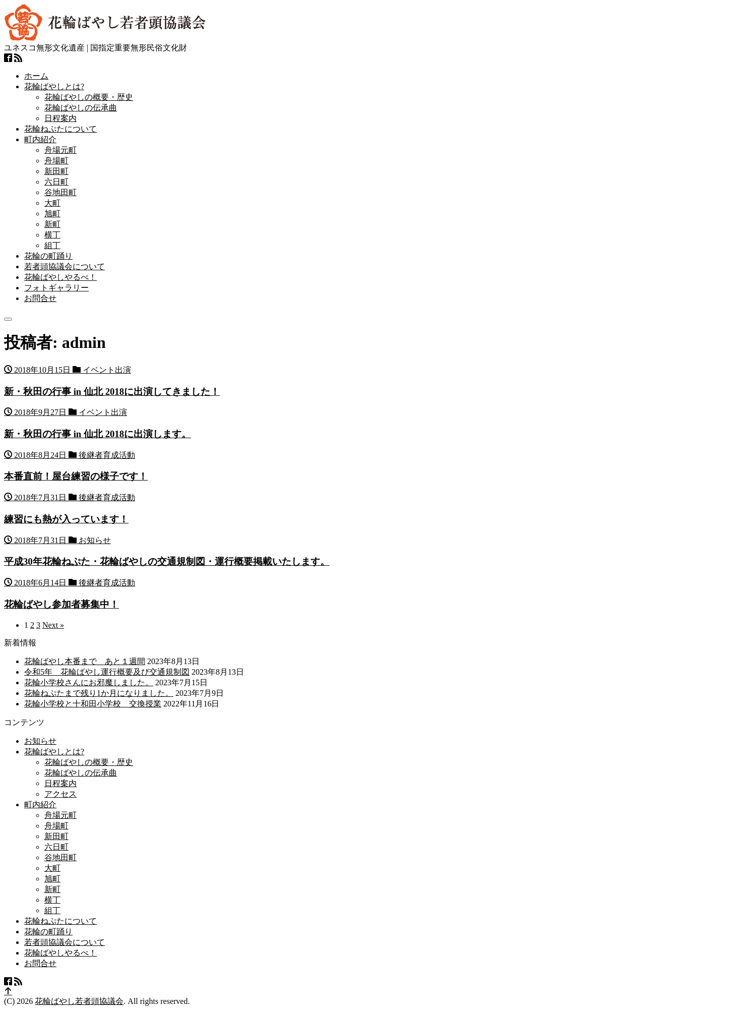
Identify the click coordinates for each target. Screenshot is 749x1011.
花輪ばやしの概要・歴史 (88, 97)
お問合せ (40, 298)
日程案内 (60, 118)
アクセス (60, 794)
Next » (53, 625)
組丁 (52, 245)
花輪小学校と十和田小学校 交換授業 (92, 703)
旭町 (52, 213)
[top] (8, 991)
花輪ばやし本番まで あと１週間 (84, 661)
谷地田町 (60, 192)
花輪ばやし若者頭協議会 (79, 1001)
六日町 (56, 181)
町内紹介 (40, 139)
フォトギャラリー (56, 287)
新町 (52, 224)
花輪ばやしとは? (54, 86)
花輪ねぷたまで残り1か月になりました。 (98, 693)
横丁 (52, 234)
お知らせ (40, 741)
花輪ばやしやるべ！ (60, 277)
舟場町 (56, 160)
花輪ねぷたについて (60, 129)
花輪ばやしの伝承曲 (80, 107)
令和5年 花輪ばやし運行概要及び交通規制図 (107, 672)
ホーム (36, 76)
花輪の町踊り (48, 256)
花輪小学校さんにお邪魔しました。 (88, 682)
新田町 (56, 171)
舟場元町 (60, 150)
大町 (52, 203)
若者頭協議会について (64, 266)
